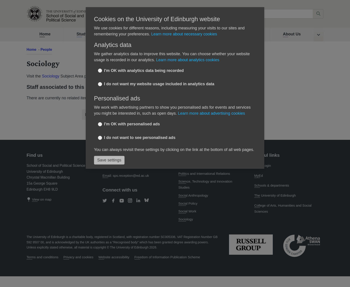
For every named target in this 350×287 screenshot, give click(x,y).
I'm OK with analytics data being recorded (144, 70)
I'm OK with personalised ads (132, 124)
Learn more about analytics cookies (187, 60)
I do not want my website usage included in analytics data (159, 84)
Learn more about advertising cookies (211, 113)
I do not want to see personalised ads (139, 137)
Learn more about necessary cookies (184, 34)
